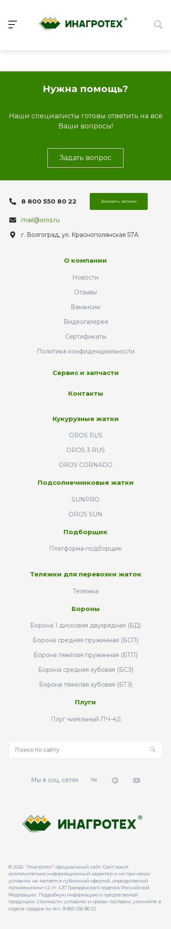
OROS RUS (85, 435)
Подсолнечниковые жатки (86, 482)
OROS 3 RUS (85, 450)
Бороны (86, 609)
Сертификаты (85, 336)
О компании (85, 260)
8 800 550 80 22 (49, 201)
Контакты (85, 393)
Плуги (85, 702)
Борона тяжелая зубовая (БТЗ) (85, 684)
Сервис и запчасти (85, 373)
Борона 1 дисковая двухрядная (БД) (85, 625)
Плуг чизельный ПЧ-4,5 (86, 719)
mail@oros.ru (40, 220)
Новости (85, 277)
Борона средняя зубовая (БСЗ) (85, 670)
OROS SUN (85, 514)
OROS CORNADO (86, 465)
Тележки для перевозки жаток (85, 574)
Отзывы (85, 292)
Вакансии (85, 307)
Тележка (86, 591)
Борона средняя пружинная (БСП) (85, 640)
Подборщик (85, 532)
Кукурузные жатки (85, 419)
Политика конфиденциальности (86, 351)
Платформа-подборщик (85, 548)
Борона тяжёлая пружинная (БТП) (85, 655)
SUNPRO (85, 499)
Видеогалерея (85, 322)
